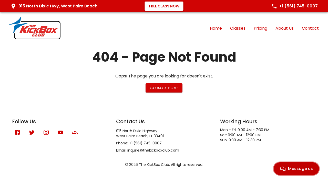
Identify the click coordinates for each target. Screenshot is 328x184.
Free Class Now (164, 6)
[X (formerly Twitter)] (32, 132)
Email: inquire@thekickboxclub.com (147, 150)
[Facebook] (17, 132)
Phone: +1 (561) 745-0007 (139, 143)
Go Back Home (164, 87)
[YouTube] (60, 132)
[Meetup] (75, 132)
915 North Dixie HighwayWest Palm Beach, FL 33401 (140, 133)
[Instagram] (46, 132)
